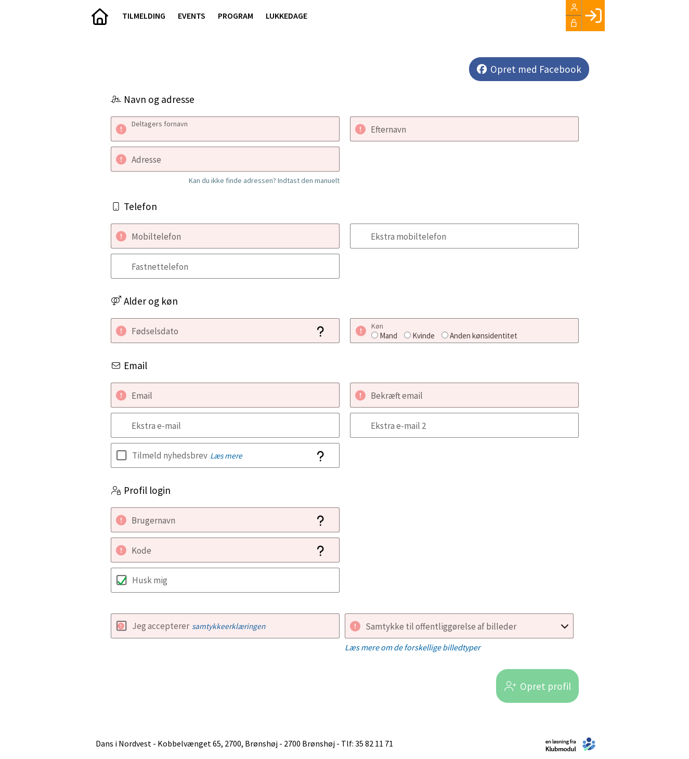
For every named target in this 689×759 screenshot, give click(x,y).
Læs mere (226, 456)
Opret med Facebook (535, 69)
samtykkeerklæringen (228, 626)
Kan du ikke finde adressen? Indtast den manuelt (264, 180)
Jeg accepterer (198, 626)
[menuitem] (100, 15)
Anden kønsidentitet (483, 336)
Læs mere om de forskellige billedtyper (412, 647)
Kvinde (423, 336)
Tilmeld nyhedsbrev (187, 455)
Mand (388, 336)
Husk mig (149, 580)
